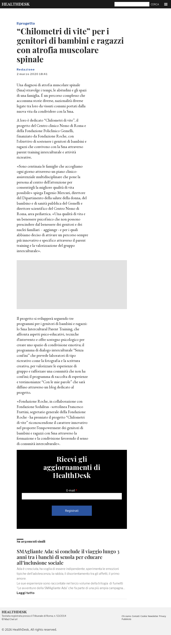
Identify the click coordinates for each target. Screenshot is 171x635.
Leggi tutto (25, 593)
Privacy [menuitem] (162, 616)
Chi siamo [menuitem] (126, 616)
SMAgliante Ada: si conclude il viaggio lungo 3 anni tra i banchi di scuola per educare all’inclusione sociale (68, 557)
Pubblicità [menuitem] (126, 619)
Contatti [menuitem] (136, 616)
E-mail (70, 490)
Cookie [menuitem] (144, 616)
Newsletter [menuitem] (153, 616)
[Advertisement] (72, 284)
